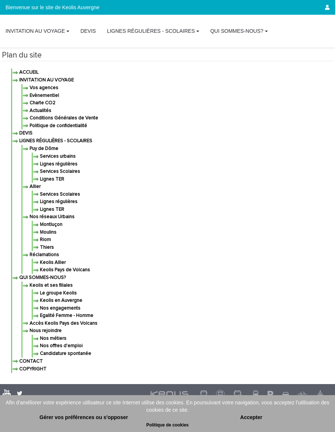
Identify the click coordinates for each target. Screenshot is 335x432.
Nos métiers (52, 338)
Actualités (39, 110)
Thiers (46, 247)
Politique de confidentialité (57, 125)
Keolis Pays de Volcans (64, 270)
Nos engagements (59, 308)
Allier (34, 186)
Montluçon (50, 224)
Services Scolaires (59, 171)
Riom (45, 239)
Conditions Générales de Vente (63, 118)
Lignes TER (51, 179)
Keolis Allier (52, 262)
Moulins (47, 232)
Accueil (28, 72)
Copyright (32, 369)
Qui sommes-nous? (42, 277)
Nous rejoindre (45, 330)
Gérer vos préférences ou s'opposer (83, 417)
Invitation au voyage (46, 80)
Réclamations (43, 254)
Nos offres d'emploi (61, 346)
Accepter (251, 417)
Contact (30, 361)
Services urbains (57, 156)
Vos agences (43, 88)
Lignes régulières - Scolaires (55, 141)
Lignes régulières (58, 164)
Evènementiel (43, 95)
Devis (25, 133)
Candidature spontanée (65, 353)
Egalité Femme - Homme (66, 315)
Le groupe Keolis (58, 293)
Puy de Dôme (43, 148)
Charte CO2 (41, 103)
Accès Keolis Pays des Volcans (62, 323)
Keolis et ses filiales (50, 285)
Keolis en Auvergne (60, 300)
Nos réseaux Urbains (51, 217)
